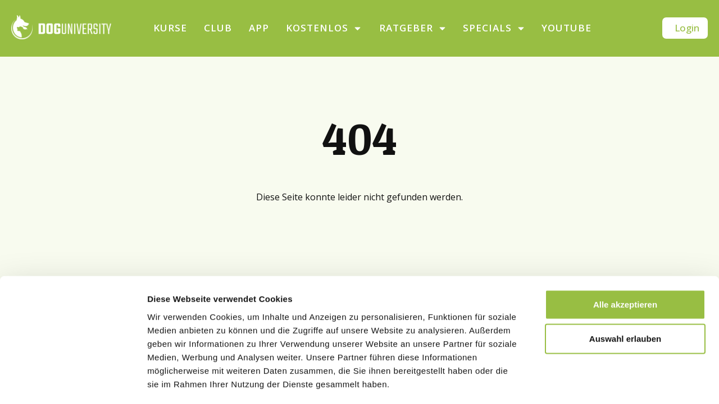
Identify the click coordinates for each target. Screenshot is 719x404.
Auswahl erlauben (625, 291)
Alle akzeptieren (625, 256)
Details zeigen (597, 382)
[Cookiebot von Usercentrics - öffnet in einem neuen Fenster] (73, 382)
